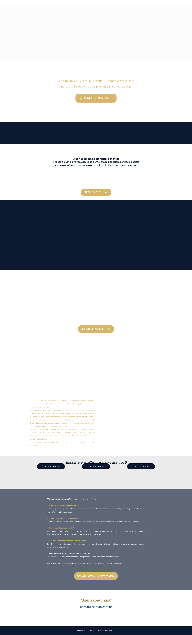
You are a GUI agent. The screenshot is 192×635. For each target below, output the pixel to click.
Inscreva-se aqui (51, 466)
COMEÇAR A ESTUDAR (96, 192)
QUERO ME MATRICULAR (96, 329)
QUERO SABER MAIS (96, 98)
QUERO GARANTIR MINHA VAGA (96, 576)
